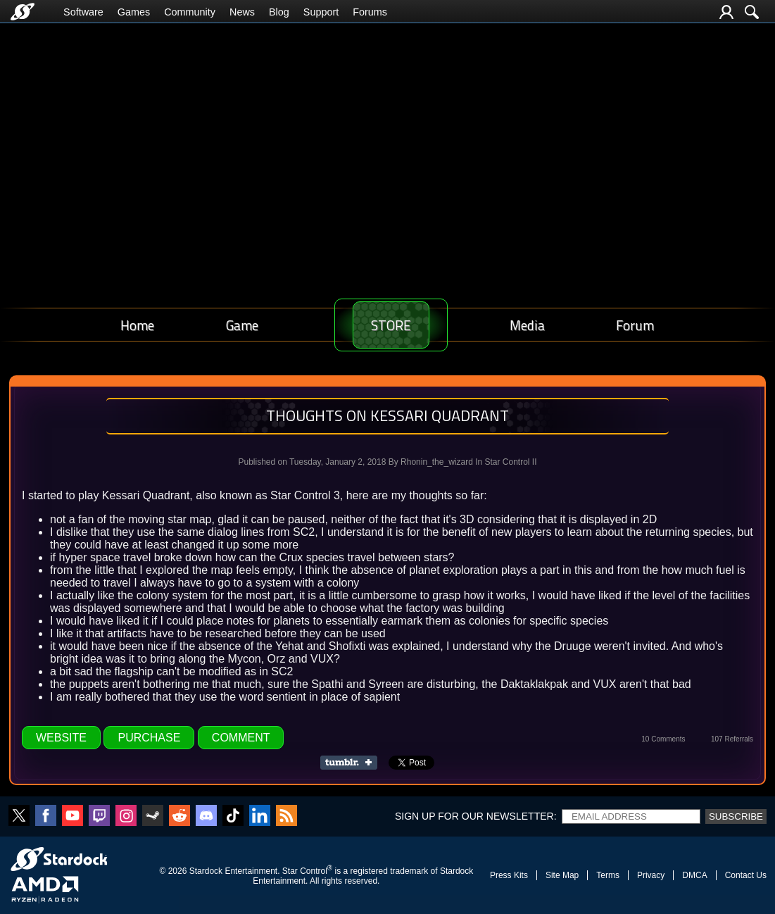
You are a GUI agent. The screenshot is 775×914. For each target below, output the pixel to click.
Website (61, 738)
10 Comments (663, 739)
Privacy (650, 875)
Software (83, 12)
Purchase (149, 738)
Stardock (205, 871)
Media (541, 325)
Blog (279, 12)
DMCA (694, 875)
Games (134, 12)
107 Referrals (732, 739)
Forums (370, 12)
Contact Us (746, 875)
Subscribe (736, 816)
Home (133, 325)
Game (228, 325)
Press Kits (509, 875)
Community (189, 12)
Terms (607, 875)
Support (321, 12)
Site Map (562, 875)
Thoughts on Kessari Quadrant (387, 415)
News (242, 12)
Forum (640, 325)
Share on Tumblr (353, 763)
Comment (241, 738)
